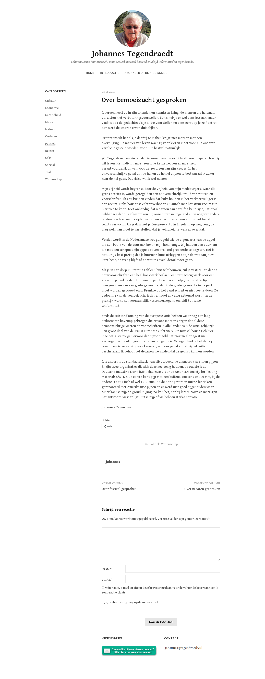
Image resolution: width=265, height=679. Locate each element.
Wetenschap (169, 444)
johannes (113, 462)
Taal (48, 172)
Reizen (49, 151)
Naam (107, 569)
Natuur (50, 129)
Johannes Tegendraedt (132, 54)
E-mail (107, 580)
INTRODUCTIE (109, 73)
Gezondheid (53, 115)
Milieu (49, 122)
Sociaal (50, 165)
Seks (48, 158)
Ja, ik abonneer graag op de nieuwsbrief (130, 602)
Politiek (154, 444)
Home (90, 73)
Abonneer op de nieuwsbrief (147, 73)
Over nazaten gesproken (202, 489)
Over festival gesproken (119, 489)
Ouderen (51, 136)
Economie (52, 108)
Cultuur (50, 101)
